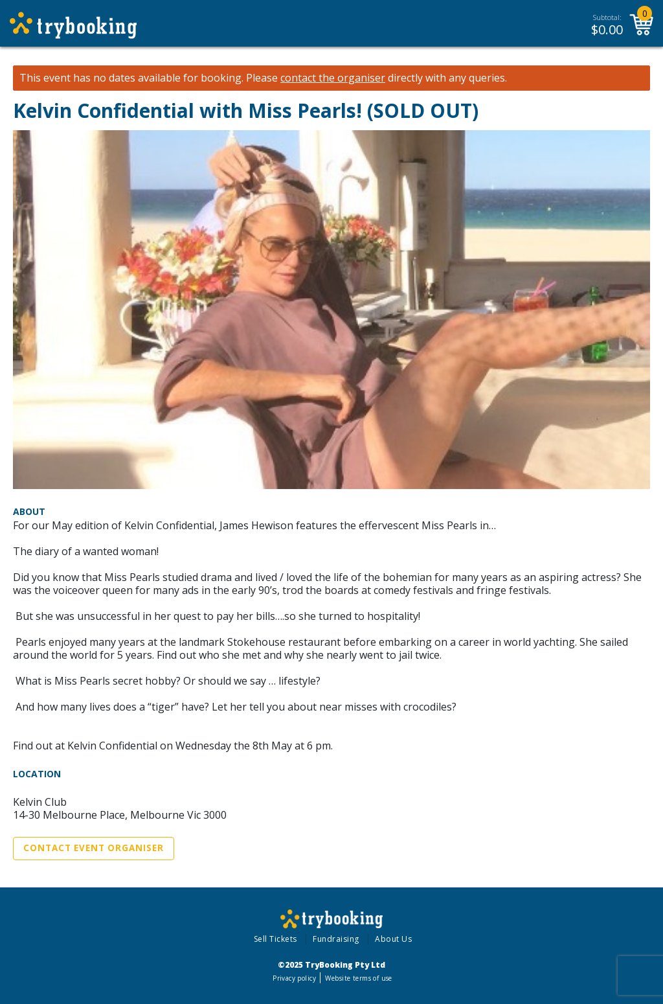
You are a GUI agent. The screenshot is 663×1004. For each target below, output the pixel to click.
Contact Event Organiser (93, 848)
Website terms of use (358, 978)
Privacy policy (294, 978)
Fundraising (336, 938)
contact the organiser (332, 78)
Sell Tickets (275, 938)
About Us (393, 938)
